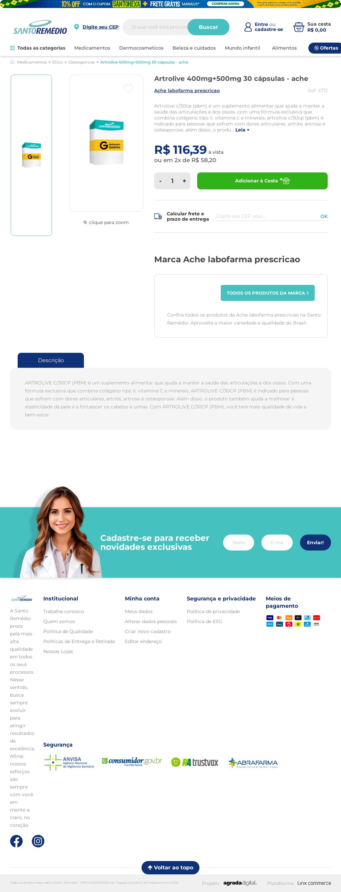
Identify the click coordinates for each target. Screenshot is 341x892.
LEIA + (242, 130)
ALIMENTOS (284, 48)
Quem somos (59, 621)
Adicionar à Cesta (262, 181)
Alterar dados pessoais (151, 621)
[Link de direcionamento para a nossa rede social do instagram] (38, 841)
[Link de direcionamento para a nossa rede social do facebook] (16, 841)
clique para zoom (106, 222)
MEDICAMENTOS (92, 48)
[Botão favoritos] (128, 89)
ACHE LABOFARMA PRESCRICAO (187, 91)
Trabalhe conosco (63, 611)
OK (324, 216)
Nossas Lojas (58, 651)
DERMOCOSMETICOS (141, 48)
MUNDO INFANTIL (242, 48)
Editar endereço (143, 641)
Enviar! (315, 543)
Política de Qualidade (68, 631)
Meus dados (139, 611)
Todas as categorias (37, 48)
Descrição (51, 360)
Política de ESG (204, 621)
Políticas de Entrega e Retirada (79, 641)
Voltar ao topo (170, 867)
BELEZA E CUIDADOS (194, 48)
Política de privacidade (213, 611)
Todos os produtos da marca (268, 293)
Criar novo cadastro (148, 631)
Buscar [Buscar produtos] (208, 27)
